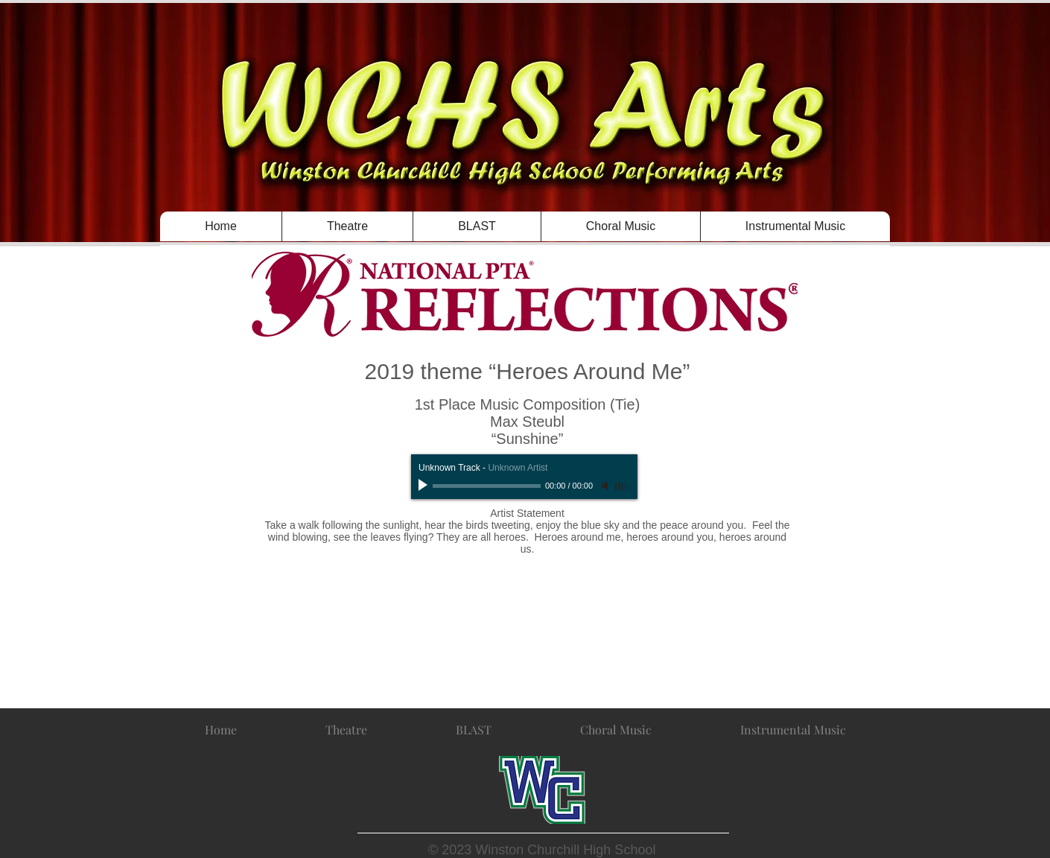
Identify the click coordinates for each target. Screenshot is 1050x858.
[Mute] (606, 485)
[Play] (424, 486)
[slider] (622, 486)
